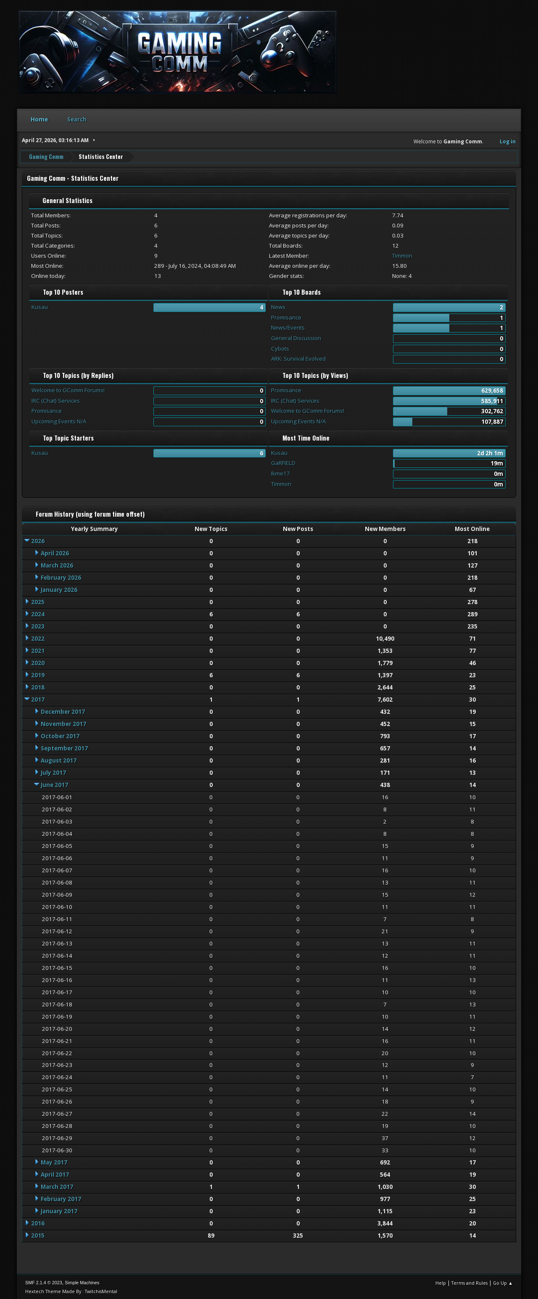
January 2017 (59, 1211)
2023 (38, 625)
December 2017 (63, 711)
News (278, 306)
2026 (38, 540)
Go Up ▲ (503, 1282)
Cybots (280, 347)
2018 (38, 686)
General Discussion (296, 337)
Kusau (40, 306)
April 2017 (55, 1174)
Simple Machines (82, 1281)
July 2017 (53, 772)
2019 (38, 674)
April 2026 (55, 552)
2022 (38, 638)
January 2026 (59, 589)
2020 (38, 662)
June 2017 (54, 784)
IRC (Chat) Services (56, 400)
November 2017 (63, 723)
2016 (38, 1223)
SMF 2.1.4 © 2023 (43, 1281)
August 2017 (58, 759)
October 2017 (60, 735)
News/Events (288, 327)
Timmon (402, 255)
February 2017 (61, 1198)
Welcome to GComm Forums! (68, 389)
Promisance (286, 316)
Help (440, 1282)
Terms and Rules (469, 1282)
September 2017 (64, 747)
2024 (38, 613)
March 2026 (57, 564)
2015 (38, 1235)
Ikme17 (280, 472)
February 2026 (61, 577)
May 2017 (54, 1162)
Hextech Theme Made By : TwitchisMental (71, 1290)
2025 (38, 601)
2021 (38, 650)
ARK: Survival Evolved (298, 358)
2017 (38, 698)
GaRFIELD (283, 462)
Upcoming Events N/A (59, 420)
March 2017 (57, 1186)
